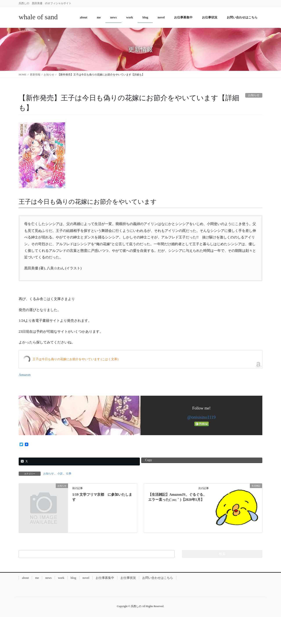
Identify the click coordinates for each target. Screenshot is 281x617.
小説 (60, 473)
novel (86, 577)
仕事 (68, 473)
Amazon (25, 375)
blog (73, 577)
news (48, 577)
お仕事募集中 (105, 577)
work (61, 577)
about (25, 577)
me (37, 577)
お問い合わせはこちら (157, 577)
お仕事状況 (128, 577)
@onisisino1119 (201, 417)
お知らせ (48, 473)
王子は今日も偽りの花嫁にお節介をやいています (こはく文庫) (75, 359)
